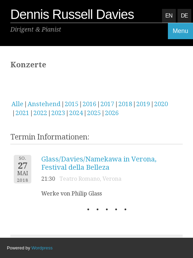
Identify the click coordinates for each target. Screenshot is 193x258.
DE (184, 16)
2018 (125, 104)
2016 (89, 104)
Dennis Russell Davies (72, 14)
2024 (76, 112)
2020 (161, 104)
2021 (22, 112)
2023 (58, 112)
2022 (40, 112)
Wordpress (42, 247)
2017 (107, 104)
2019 (143, 104)
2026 (112, 112)
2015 (71, 104)
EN (168, 16)
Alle (17, 104)
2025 (94, 112)
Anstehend (44, 104)
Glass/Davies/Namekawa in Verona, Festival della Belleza (99, 163)
